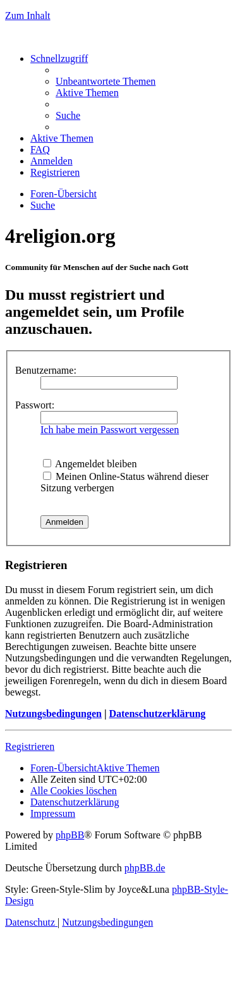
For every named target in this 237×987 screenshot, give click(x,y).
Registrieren (29, 746)
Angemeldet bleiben (90, 463)
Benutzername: (45, 370)
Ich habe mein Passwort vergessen (109, 429)
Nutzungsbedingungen (53, 713)
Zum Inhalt (28, 15)
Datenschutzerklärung (157, 713)
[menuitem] (105, 81)
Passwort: (34, 405)
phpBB (70, 835)
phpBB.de (145, 867)
